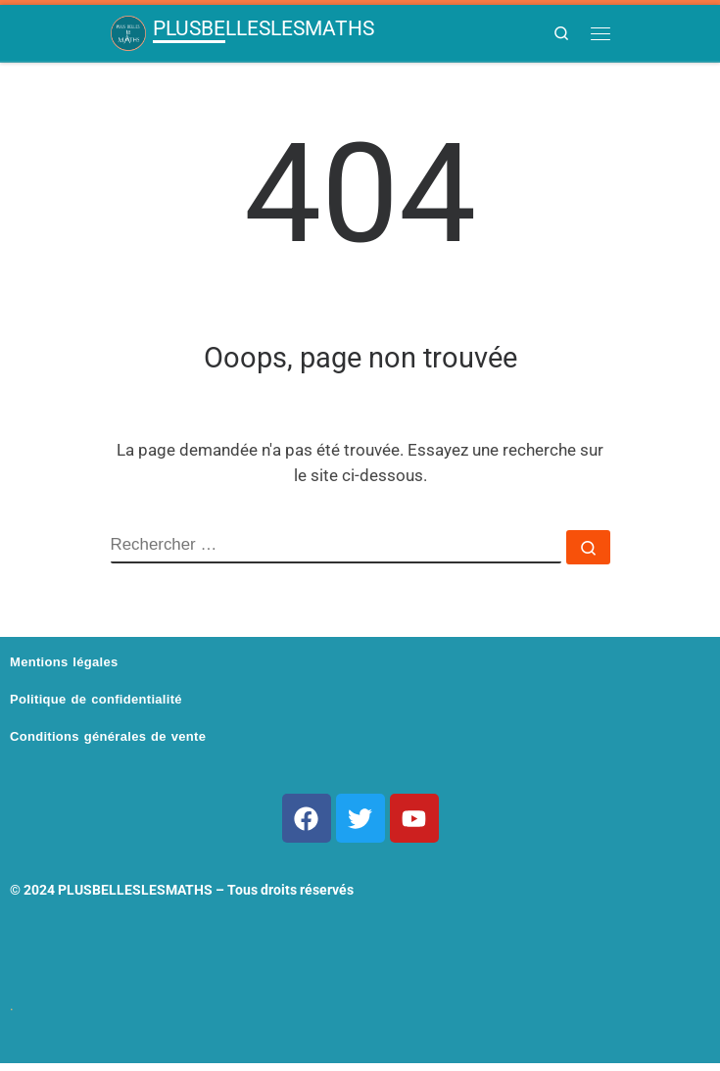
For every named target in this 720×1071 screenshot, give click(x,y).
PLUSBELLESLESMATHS (135, 890)
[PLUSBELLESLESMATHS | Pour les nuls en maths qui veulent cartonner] (128, 33)
